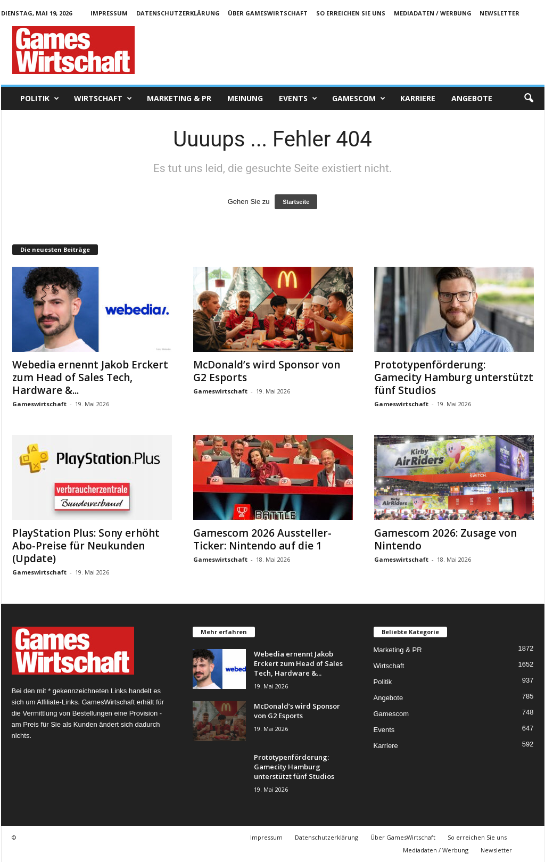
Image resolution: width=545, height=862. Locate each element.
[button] (528, 98)
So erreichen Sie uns (350, 13)
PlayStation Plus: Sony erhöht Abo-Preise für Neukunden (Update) (86, 545)
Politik (39, 98)
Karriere (417, 98)
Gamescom (358, 98)
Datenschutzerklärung (178, 13)
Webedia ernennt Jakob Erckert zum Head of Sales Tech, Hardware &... (90, 377)
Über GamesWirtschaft (268, 13)
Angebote (471, 98)
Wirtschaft (103, 98)
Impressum (109, 13)
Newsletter (499, 13)
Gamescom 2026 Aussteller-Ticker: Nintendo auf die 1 (262, 539)
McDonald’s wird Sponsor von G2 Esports (266, 371)
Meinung (245, 98)
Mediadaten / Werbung (433, 13)
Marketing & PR (179, 98)
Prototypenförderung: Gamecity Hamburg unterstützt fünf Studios (453, 377)
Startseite (296, 202)
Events (298, 98)
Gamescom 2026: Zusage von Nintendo (445, 539)
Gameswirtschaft (39, 404)
